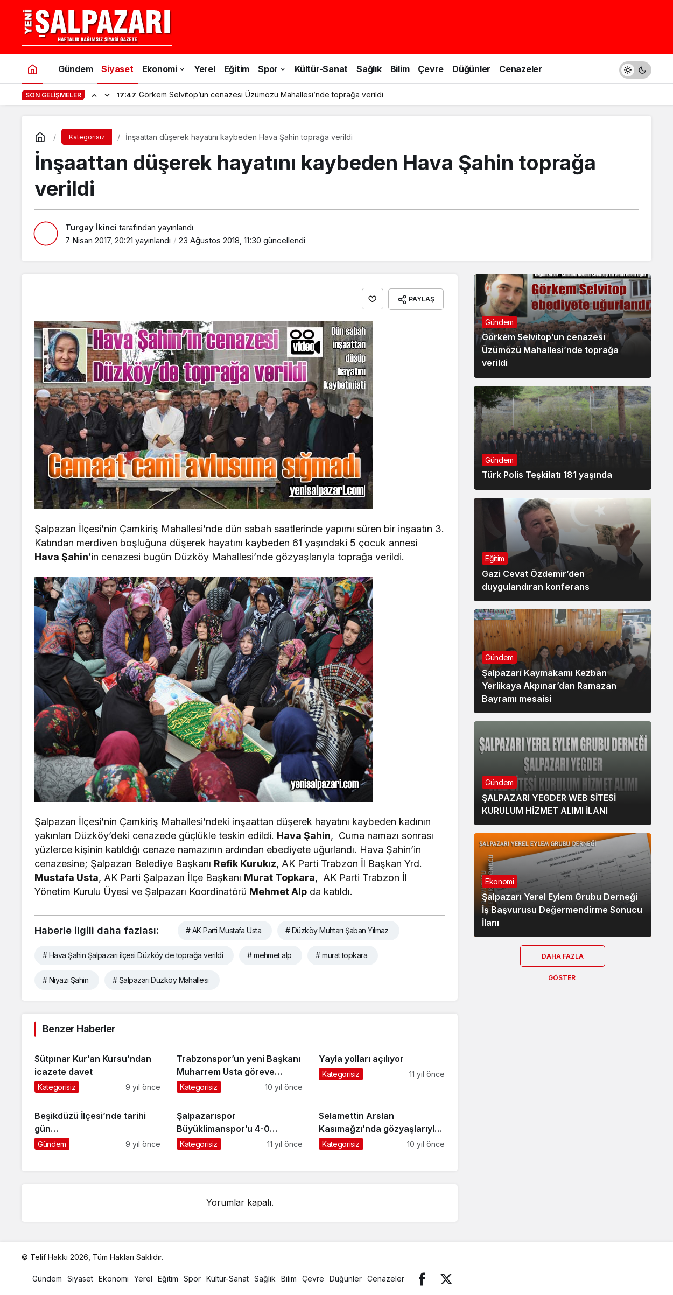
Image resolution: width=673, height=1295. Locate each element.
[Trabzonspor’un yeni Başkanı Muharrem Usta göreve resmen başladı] (240, 1067)
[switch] (635, 68)
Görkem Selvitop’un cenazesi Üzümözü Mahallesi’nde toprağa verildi (550, 350)
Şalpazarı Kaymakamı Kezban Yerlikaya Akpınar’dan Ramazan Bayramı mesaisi (549, 685)
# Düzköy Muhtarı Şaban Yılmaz (337, 928)
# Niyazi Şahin (65, 978)
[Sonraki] (107, 94)
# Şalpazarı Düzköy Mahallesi (160, 978)
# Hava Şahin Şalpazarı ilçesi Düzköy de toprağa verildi (133, 953)
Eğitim (494, 558)
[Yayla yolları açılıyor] (382, 1067)
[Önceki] (94, 94)
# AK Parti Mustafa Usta (223, 928)
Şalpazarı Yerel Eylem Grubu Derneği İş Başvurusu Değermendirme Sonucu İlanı (562, 909)
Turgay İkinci (91, 227)
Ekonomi (499, 881)
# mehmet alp (269, 953)
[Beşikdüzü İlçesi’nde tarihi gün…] (97, 1124)
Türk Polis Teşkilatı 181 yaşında (547, 475)
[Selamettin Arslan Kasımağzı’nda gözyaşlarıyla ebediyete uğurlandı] (382, 1124)
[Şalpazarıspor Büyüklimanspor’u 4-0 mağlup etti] (240, 1124)
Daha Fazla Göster (563, 959)
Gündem (499, 322)
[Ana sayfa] (32, 68)
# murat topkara (341, 953)
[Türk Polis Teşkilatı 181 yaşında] (562, 438)
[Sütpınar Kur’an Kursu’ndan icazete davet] (97, 1067)
